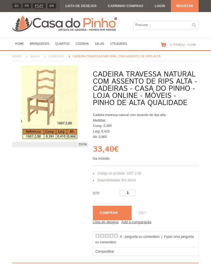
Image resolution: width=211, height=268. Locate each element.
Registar (184, 6)
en (52, 5)
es (17, 5)
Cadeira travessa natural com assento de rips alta (117, 56)
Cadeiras (56, 56)
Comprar (109, 213)
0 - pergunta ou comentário (140, 237)
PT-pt (39, 5)
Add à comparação (136, 222)
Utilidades (118, 44)
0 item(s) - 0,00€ (183, 45)
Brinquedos (39, 44)
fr (27, 5)
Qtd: (96, 193)
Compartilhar (104, 251)
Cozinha (82, 44)
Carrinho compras (125, 6)
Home (19, 44)
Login (160, 6)
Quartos (62, 44)
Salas (99, 44)
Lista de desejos (80, 6)
